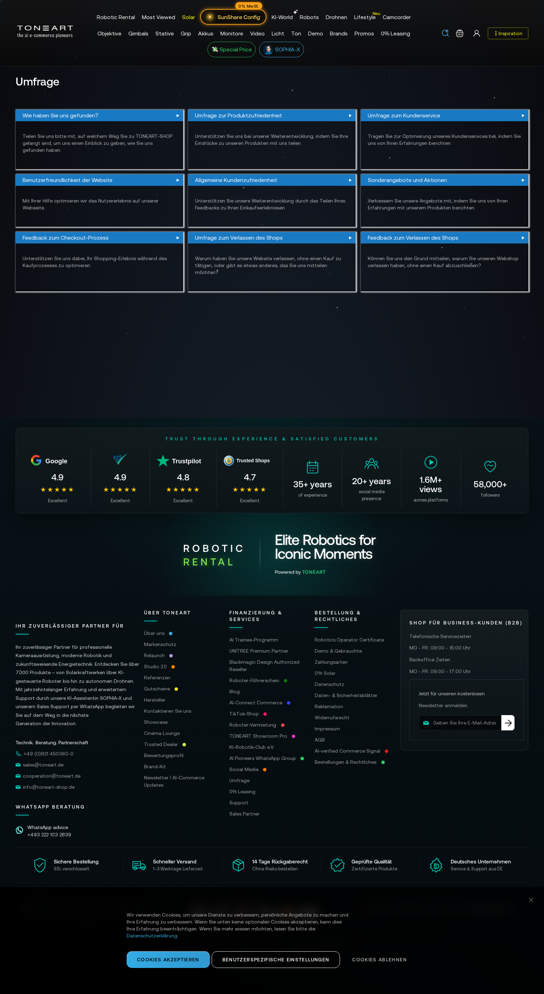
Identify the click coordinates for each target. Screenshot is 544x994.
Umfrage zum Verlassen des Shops (239, 237)
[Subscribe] (508, 722)
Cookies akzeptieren (168, 959)
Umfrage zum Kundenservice (404, 115)
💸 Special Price (231, 49)
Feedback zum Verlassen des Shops (413, 237)
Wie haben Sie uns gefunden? (60, 115)
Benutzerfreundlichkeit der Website (67, 180)
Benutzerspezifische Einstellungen (276, 959)
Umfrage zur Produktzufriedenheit (238, 115)
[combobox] (448, 33)
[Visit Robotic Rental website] (272, 554)
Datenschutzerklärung (152, 935)
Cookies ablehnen (379, 959)
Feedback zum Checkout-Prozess (66, 237)
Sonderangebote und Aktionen (407, 180)
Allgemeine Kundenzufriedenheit (236, 180)
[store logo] (45, 32)
